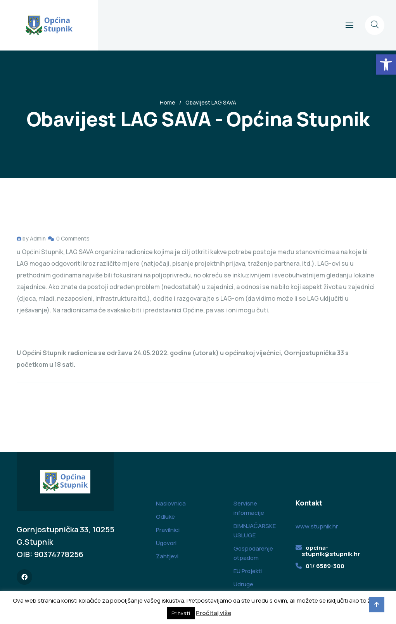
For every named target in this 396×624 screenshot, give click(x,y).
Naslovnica (171, 503)
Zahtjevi (167, 556)
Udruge (243, 584)
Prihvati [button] (180, 613)
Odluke (165, 516)
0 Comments (73, 238)
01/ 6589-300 (325, 566)
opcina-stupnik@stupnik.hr (331, 551)
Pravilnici (168, 530)
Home (167, 102)
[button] (386, 64)
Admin (38, 238)
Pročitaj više (213, 613)
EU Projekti (247, 571)
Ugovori (166, 543)
